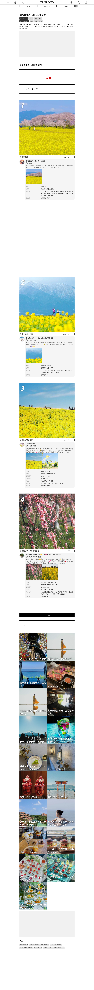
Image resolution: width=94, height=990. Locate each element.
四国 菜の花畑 (45, 945)
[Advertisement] (47, 44)
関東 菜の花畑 (38, 948)
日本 (36, 18)
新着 (28, 6)
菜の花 (40, 21)
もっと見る (47, 615)
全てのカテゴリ (24, 21)
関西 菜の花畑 (24, 945)
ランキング (65, 6)
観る (31, 21)
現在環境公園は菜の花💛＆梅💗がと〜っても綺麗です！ (50, 556)
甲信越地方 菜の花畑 (58, 948)
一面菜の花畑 (50, 445)
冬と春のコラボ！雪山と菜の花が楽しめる (50, 339)
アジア (31, 18)
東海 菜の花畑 (47, 948)
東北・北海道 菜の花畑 (26, 948)
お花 (36, 21)
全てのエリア (23, 18)
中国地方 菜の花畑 (34, 945)
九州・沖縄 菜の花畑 (55, 945)
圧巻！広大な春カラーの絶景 (50, 162)
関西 (40, 18)
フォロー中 (47, 6)
